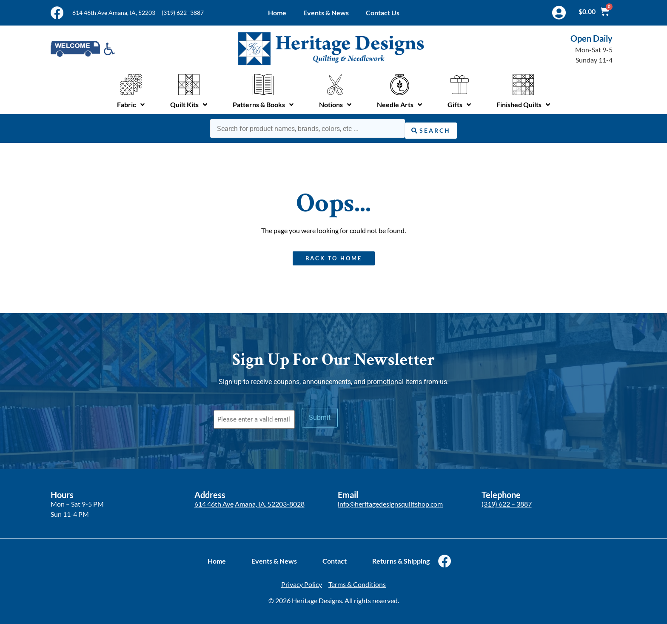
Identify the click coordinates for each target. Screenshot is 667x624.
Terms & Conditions (357, 581)
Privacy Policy (301, 581)
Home (277, 13)
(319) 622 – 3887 (507, 500)
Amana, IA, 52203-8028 (270, 500)
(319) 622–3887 (183, 12)
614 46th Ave (214, 500)
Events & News (326, 13)
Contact (334, 558)
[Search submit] (431, 127)
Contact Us (382, 13)
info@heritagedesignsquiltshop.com (390, 500)
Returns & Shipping (401, 558)
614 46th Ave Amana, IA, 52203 (113, 12)
